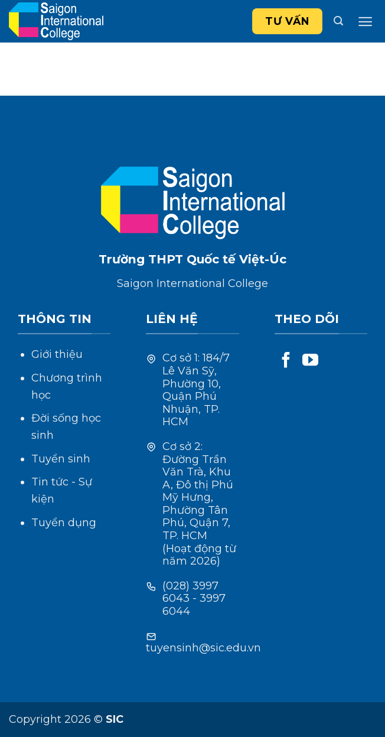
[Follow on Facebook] (286, 361)
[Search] (338, 20)
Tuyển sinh (60, 458)
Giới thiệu (57, 354)
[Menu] (365, 21)
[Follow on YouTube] (310, 361)
